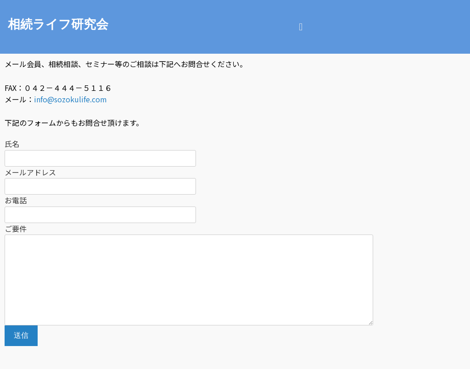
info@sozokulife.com (70, 99)
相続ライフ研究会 (58, 24)
